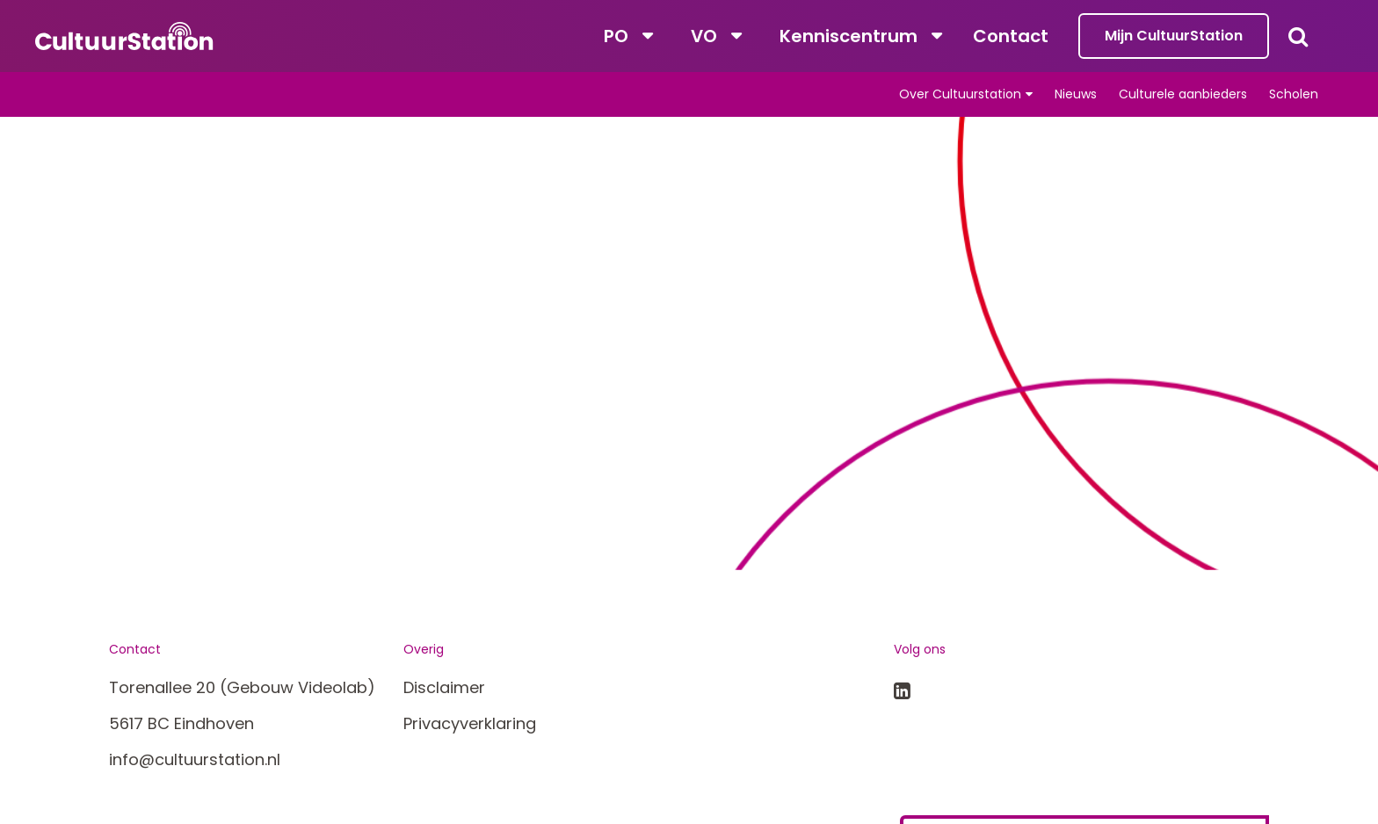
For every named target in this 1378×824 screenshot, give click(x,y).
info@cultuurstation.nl (194, 759)
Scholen (1293, 94)
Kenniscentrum (848, 36)
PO (616, 36)
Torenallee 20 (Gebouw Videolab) (242, 687)
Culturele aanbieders (1183, 94)
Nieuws (1076, 94)
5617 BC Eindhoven (181, 723)
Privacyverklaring (469, 723)
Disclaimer (444, 687)
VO (704, 36)
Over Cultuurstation (960, 94)
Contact (1010, 36)
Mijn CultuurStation (1174, 35)
